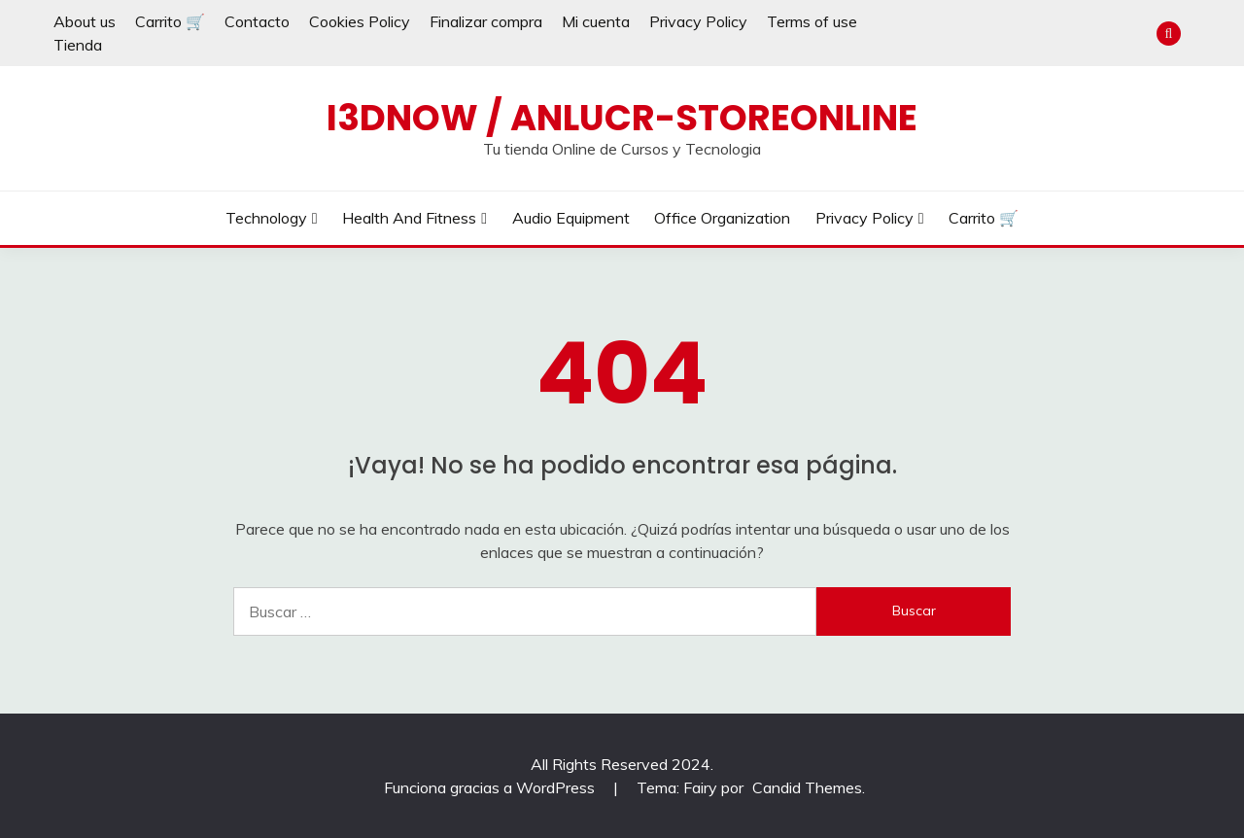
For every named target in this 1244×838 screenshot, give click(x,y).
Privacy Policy (698, 21)
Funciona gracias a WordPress (491, 787)
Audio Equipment (571, 217)
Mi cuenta (596, 21)
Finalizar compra (486, 21)
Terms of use (812, 21)
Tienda (77, 44)
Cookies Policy (359, 21)
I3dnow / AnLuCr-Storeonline (622, 117)
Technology (266, 217)
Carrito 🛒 (170, 21)
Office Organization (722, 217)
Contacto (257, 21)
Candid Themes (807, 787)
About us (84, 21)
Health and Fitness (409, 217)
